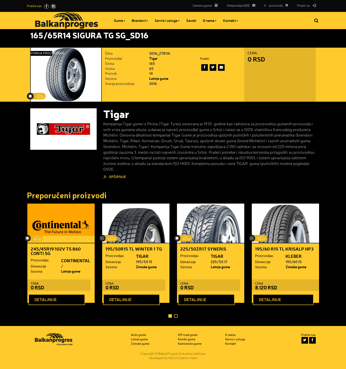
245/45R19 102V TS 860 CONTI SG (56, 251)
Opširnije (117, 176)
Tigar (153, 58)
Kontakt (230, 20)
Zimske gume (146, 266)
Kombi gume (186, 339)
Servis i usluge (167, 20)
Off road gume (187, 335)
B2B (239, 5)
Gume (119, 20)
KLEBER (294, 256)
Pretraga (316, 20)
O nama (209, 20)
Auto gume (138, 335)
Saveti (191, 20)
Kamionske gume (189, 343)
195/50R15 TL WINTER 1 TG (133, 249)
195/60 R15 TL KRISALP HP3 (284, 249)
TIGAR (142, 256)
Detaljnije (45, 299)
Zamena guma (205, 5)
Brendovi (140, 20)
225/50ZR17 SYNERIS (203, 249)
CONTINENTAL (75, 260)
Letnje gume (158, 78)
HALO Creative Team (182, 358)
